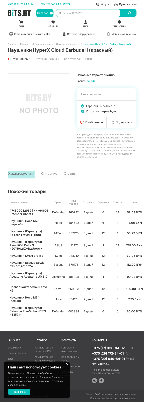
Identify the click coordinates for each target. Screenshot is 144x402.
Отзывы (71, 173)
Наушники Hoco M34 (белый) (24, 299)
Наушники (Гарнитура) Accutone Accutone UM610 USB (28, 277)
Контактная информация (69, 349)
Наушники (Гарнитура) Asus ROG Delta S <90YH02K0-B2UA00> (25, 246)
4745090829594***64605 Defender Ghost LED (28, 212)
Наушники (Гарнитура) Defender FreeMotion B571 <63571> (27, 312)
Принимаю (19, 391)
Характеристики (22, 173)
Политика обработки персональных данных (113, 398)
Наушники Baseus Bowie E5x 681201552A (26, 264)
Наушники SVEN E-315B (26, 256)
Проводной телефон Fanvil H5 (28, 289)
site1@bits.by (100, 364)
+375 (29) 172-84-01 (111, 353)
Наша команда (17, 353)
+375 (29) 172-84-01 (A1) (21, 4)
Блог (10, 358)
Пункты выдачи (70, 366)
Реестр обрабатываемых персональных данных (111, 394)
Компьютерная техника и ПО (44, 349)
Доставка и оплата (68, 373)
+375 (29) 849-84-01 (113, 359)
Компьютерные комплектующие (45, 358)
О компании (15, 347)
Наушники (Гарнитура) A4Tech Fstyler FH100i (25, 233)
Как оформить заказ (70, 358)
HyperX (90, 80)
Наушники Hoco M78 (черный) (24, 223)
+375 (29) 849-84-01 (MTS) (54, 4)
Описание (50, 173)
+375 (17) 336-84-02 (112, 348)
